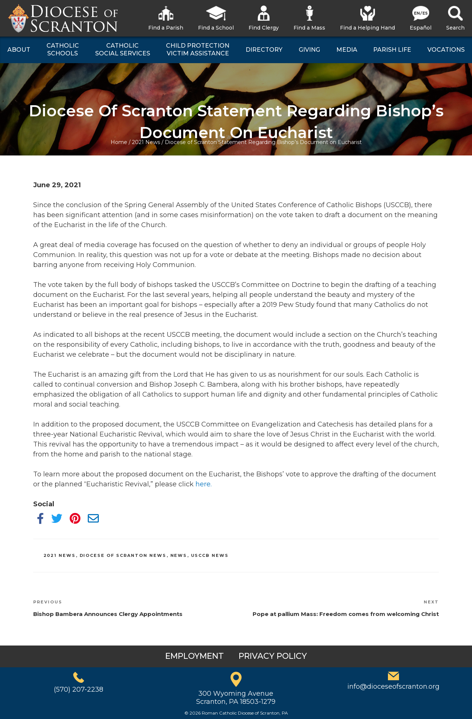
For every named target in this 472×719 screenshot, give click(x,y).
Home (119, 142)
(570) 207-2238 (78, 689)
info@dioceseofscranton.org (393, 686)
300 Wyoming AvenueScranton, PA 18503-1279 (235, 697)
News (178, 555)
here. (203, 484)
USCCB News (210, 555)
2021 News (146, 142)
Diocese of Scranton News (123, 555)
